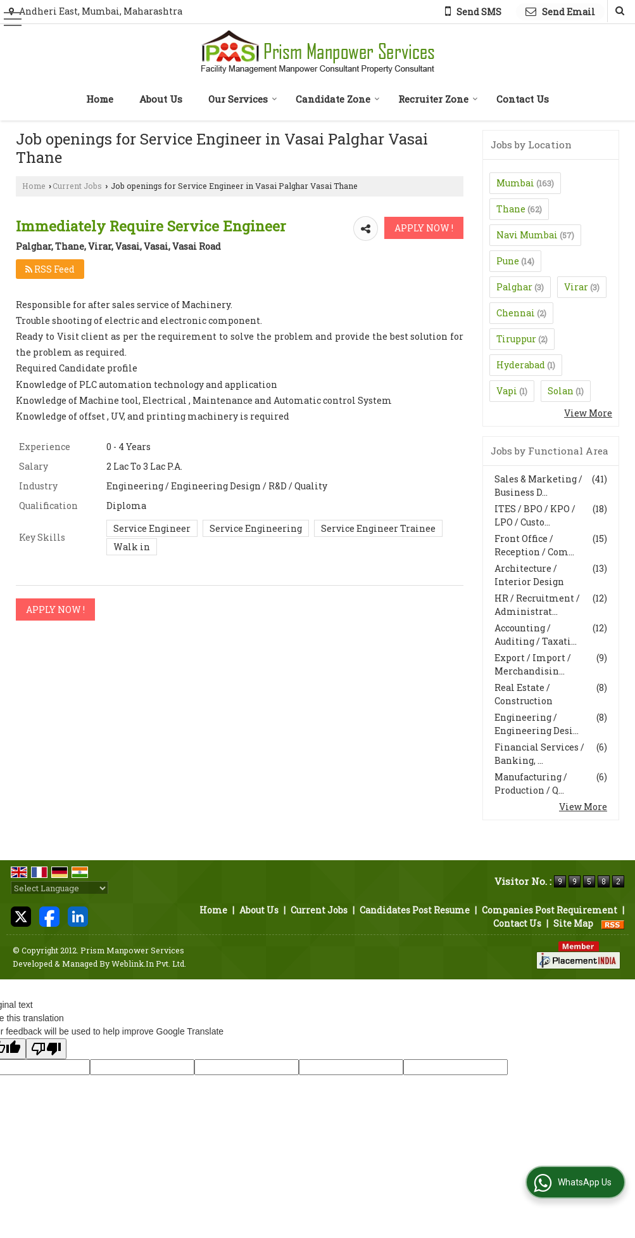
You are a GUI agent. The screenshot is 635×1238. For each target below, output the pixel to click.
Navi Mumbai (527, 235)
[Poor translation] (46, 1048)
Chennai (515, 313)
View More (588, 413)
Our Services (242, 99)
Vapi (506, 391)
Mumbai (515, 183)
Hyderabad (520, 365)
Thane (510, 209)
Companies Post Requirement (549, 910)
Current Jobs (77, 186)
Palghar (514, 287)
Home (99, 99)
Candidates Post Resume (415, 910)
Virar (576, 287)
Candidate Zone (338, 99)
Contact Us (522, 99)
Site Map (573, 923)
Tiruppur (516, 339)
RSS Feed (50, 269)
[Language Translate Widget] (59, 888)
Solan (561, 391)
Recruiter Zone (438, 99)
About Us (160, 99)
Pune (507, 261)
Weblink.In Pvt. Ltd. (148, 963)
